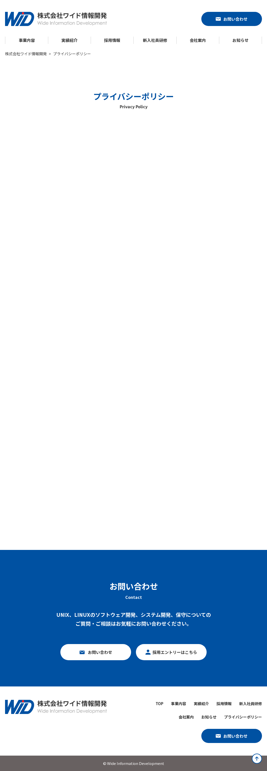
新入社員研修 (155, 40)
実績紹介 (69, 40)
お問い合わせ (235, 19)
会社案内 (198, 40)
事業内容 (27, 40)
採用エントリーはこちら (175, 652)
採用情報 (112, 40)
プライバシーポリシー (243, 717)
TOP (159, 703)
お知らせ (240, 40)
